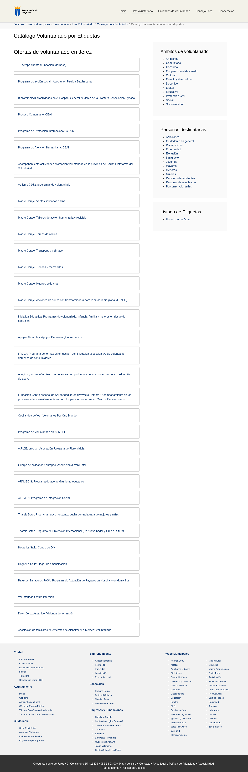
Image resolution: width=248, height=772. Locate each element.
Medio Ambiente (179, 735)
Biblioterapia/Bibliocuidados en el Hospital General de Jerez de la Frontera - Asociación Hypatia (76, 98)
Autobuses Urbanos (180, 669)
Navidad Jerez (102, 699)
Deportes (175, 689)
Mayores (171, 165)
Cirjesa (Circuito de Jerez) (108, 725)
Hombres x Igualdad (181, 714)
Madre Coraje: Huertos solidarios (38, 283)
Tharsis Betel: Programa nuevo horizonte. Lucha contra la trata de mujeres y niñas (68, 514)
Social (170, 100)
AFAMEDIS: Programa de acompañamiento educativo (51, 481)
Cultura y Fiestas (179, 685)
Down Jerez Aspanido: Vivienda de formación (46, 613)
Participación (215, 677)
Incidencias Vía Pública (30, 736)
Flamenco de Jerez (104, 703)
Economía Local (103, 677)
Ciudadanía (21, 721)
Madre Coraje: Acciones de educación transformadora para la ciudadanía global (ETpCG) (72, 300)
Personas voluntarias (179, 186)
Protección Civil (175, 96)
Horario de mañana (178, 219)
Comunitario (173, 63)
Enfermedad (173, 149)
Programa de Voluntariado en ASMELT (41, 432)
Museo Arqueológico (219, 669)
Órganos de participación (31, 740)
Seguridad (214, 702)
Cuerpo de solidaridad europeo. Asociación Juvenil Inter (52, 465)
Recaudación (215, 693)
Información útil (26, 659)
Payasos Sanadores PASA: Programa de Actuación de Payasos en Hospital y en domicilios (73, 580)
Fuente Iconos (110, 767)
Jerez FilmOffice (179, 726)
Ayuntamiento (23, 686)
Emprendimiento (100, 653)
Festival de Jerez (179, 710)
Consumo (172, 67)
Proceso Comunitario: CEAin (35, 114)
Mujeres (171, 174)
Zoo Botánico (215, 726)
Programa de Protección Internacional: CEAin (46, 131)
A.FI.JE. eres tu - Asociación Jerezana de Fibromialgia (51, 448)
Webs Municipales (177, 653)
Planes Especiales (218, 685)
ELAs (173, 706)
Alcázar (174, 665)
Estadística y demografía (31, 667)
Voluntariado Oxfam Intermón (36, 597)
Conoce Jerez (26, 663)
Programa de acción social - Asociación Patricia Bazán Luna (55, 81)
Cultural (170, 75)
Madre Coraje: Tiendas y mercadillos (40, 267)
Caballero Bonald (103, 717)
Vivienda (213, 718)
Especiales (97, 683)
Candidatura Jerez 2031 (31, 680)
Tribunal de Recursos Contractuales (36, 714)
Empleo (174, 702)
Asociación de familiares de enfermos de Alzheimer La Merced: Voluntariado (64, 630)
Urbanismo (214, 710)
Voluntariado (215, 722)
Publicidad (100, 669)
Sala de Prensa (216, 698)
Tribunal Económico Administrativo (36, 710)
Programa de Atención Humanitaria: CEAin (44, 147)
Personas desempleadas (181, 182)
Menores (171, 170)
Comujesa (100, 729)
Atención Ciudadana (29, 732)
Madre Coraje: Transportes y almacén (41, 250)
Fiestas (22, 671)
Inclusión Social (178, 722)
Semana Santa (102, 691)
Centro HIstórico (179, 677)
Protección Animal (217, 681)
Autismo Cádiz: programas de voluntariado (44, 184)
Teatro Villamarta (103, 746)
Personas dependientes (180, 178)
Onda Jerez (214, 673)
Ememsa (99, 733)
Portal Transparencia (219, 689)
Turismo (213, 706)
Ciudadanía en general (180, 141)
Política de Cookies (133, 767)
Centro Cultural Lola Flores (108, 750)
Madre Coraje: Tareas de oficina (37, 234)
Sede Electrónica (27, 728)
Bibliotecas (176, 673)
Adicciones (172, 137)
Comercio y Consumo (181, 681)
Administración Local (29, 702)
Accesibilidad (206, 763)
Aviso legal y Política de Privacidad (174, 763)
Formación (100, 665)
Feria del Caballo (103, 695)
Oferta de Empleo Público (31, 706)
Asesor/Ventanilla (103, 660)
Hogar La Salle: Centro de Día (36, 547)
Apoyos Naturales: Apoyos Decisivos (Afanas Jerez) (50, 337)
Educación (176, 698)
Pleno (22, 693)
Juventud (171, 161)
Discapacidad (174, 145)
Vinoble (212, 714)
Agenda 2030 (177, 660)
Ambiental (172, 58)
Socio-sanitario (175, 104)
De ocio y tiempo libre (179, 79)
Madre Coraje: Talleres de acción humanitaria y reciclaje (52, 217)
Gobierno (23, 698)
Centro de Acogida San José (109, 721)
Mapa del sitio (127, 763)
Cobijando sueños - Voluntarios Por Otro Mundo (47, 415)
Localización (101, 673)
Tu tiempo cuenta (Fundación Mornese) (42, 65)
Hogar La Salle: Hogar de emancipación (42, 564)
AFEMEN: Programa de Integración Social (44, 498)
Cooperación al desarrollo (181, 71)
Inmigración (173, 157)
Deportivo (172, 83)
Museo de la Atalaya (105, 742)
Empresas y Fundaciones (106, 710)
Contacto (144, 763)
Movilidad (213, 665)
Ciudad (18, 652)
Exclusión (172, 153)
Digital (170, 87)
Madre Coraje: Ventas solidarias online (41, 201)
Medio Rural (215, 660)
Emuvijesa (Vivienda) (105, 737)
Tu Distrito (24, 676)
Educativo (172, 91)
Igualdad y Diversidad (181, 718)
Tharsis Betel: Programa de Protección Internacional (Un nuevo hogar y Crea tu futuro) (71, 531)
